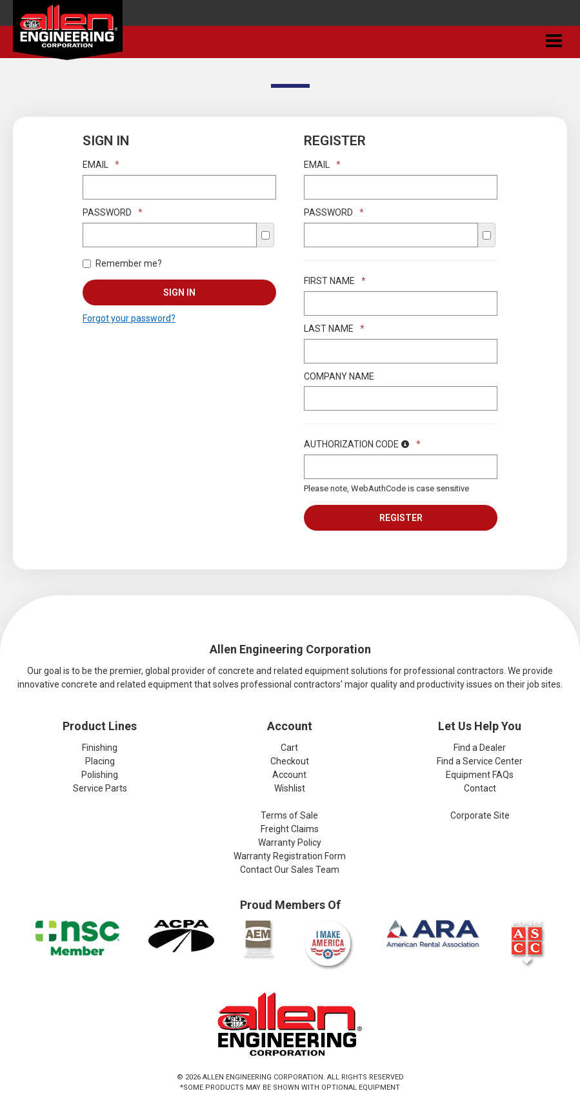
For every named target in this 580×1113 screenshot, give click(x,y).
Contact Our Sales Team (289, 869)
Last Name (334, 328)
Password (113, 212)
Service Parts (100, 788)
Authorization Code (362, 444)
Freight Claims (290, 829)
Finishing (99, 747)
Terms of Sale (289, 815)
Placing (100, 761)
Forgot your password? (129, 318)
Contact (480, 788)
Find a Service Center (480, 761)
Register (401, 518)
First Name (335, 281)
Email (101, 164)
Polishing (99, 775)
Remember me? (122, 263)
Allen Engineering (68, 33)
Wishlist (289, 788)
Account (289, 775)
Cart (289, 747)
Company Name (339, 376)
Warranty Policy (289, 842)
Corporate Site (480, 815)
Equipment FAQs (480, 775)
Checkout (289, 761)
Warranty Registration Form (290, 856)
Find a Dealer (480, 747)
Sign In (179, 292)
